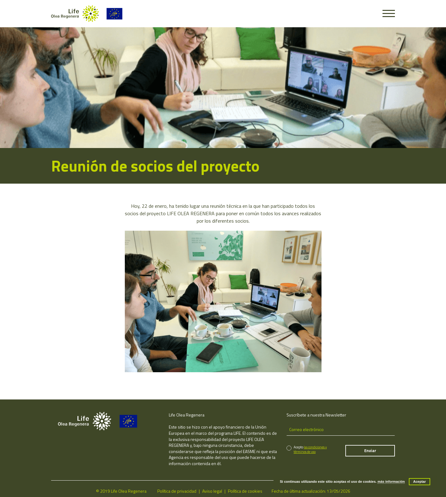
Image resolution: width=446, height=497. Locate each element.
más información (391, 481)
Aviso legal (212, 491)
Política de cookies (245, 491)
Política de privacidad (176, 491)
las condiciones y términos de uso (310, 449)
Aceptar (419, 481)
